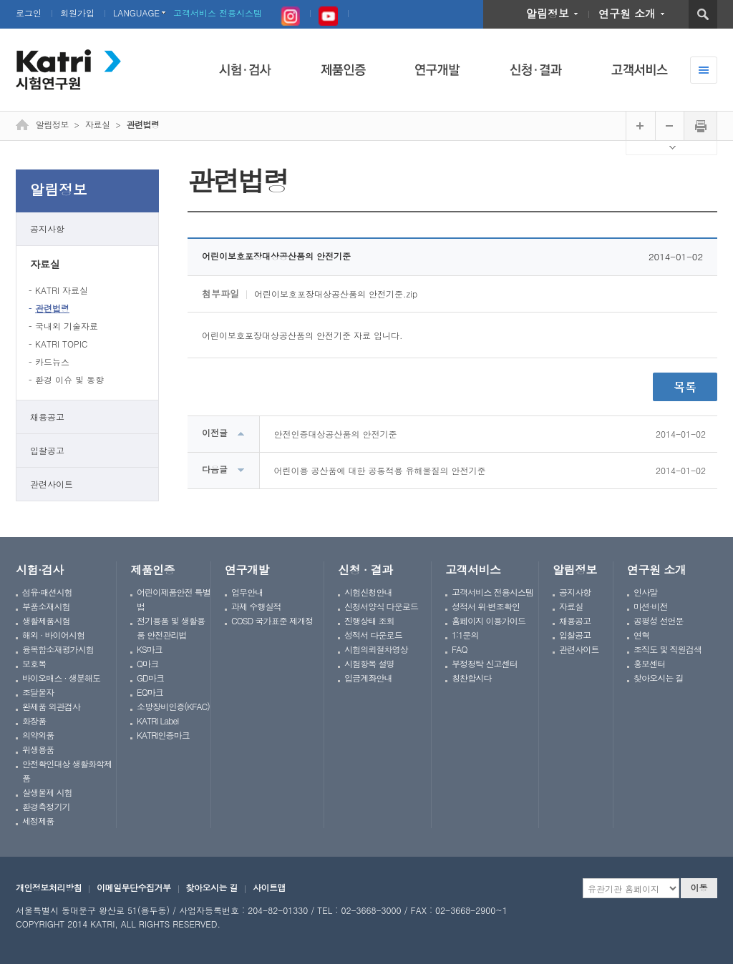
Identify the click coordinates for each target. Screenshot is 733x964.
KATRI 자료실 (61, 290)
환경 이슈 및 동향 (69, 379)
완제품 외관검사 (51, 706)
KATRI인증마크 (163, 735)
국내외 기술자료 (66, 326)
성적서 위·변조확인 (486, 606)
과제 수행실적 (256, 606)
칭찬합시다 (472, 678)
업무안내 (247, 592)
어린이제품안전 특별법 (173, 599)
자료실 (45, 264)
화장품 (34, 720)
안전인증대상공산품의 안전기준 (335, 434)
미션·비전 (650, 606)
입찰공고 (47, 450)
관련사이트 (51, 484)
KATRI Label (157, 720)
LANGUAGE (136, 12)
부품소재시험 (46, 606)
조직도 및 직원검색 (668, 649)
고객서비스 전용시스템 (217, 12)
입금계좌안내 (368, 678)
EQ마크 (150, 692)
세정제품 (38, 821)
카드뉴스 (52, 361)
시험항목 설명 (369, 663)
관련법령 (52, 308)
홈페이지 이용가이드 (488, 620)
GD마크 (150, 678)
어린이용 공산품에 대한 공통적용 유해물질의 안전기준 (380, 470)
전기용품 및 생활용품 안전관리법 (171, 627)
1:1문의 (465, 635)
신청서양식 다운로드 (381, 606)
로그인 (29, 12)
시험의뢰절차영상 (376, 649)
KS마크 (149, 649)
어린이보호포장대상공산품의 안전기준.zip (335, 293)
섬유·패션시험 (47, 592)
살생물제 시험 (47, 792)
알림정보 (547, 13)
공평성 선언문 (659, 620)
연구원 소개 (627, 13)
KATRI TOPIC (61, 344)
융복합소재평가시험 (58, 649)
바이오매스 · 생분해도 (61, 678)
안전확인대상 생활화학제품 (67, 770)
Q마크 (147, 663)
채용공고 (47, 416)
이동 (699, 887)
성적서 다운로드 (373, 635)
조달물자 (38, 692)
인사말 (645, 592)
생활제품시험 (46, 620)
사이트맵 (269, 887)
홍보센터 (649, 663)
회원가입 (77, 12)
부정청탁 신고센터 (485, 663)
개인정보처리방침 (49, 887)
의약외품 (38, 735)
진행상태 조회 (369, 620)
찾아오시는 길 (659, 678)
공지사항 (47, 228)
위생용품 (38, 749)
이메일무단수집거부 (134, 887)
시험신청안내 (368, 592)
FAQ (459, 649)
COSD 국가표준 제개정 (272, 620)
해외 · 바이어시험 (53, 635)
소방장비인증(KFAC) (173, 706)
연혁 (641, 635)
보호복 (34, 663)
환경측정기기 (46, 806)
